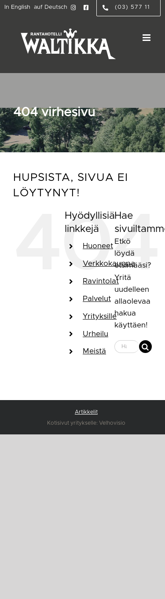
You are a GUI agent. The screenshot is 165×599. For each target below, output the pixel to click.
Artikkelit (86, 412)
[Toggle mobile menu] (147, 37)
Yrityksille (100, 316)
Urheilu (95, 334)
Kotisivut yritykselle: (72, 423)
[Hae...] (126, 346)
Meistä (94, 351)
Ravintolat (101, 281)
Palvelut (97, 298)
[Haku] (145, 346)
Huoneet (98, 246)
